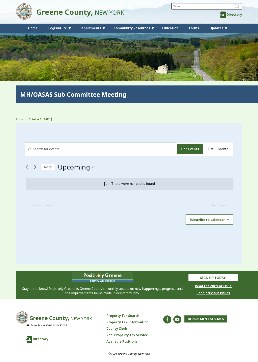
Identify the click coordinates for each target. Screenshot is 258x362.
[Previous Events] (27, 167)
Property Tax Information (127, 322)
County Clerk (116, 328)
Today (48, 167)
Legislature (57, 28)
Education (170, 28)
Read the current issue (213, 286)
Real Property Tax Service (127, 335)
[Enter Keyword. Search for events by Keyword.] (101, 149)
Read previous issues (213, 293)
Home (33, 28)
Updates (216, 28)
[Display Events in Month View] (223, 149)
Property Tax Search (122, 315)
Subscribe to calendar (207, 219)
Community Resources (132, 28)
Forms (194, 28)
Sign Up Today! (213, 278)
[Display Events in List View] (210, 149)
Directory (234, 14)
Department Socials (206, 319)
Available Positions (121, 341)
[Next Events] (34, 167)
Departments (90, 28)
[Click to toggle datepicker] (76, 167)
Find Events (190, 149)
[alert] (129, 184)
